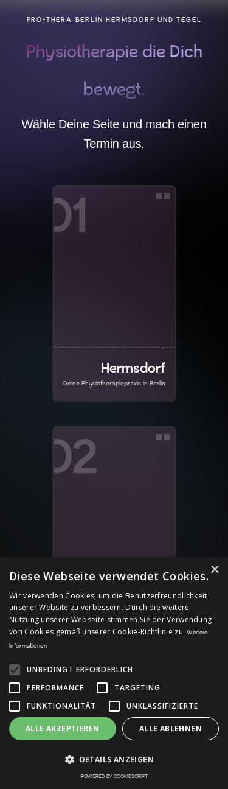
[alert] (114, 673)
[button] (114, 759)
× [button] (214, 570)
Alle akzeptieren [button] (62, 728)
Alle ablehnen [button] (170, 728)
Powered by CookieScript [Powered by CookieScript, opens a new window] (114, 776)
